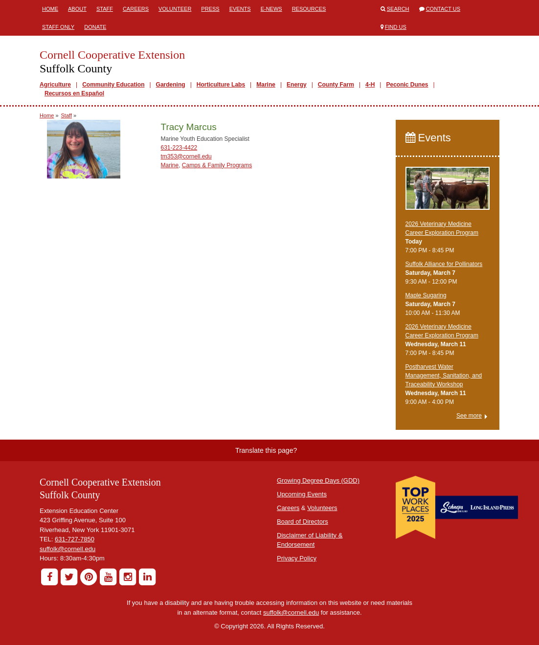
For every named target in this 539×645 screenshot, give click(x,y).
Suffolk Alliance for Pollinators (444, 264)
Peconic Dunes (407, 84)
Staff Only (58, 27)
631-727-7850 (74, 539)
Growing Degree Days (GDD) (318, 480)
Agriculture (55, 84)
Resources (309, 9)
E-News (271, 9)
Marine (265, 84)
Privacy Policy (296, 558)
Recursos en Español (74, 93)
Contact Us (443, 9)
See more (469, 415)
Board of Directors (302, 521)
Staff (104, 9)
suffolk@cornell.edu (67, 549)
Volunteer (174, 9)
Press (210, 9)
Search (398, 9)
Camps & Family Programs (217, 165)
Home (50, 9)
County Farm (336, 84)
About (77, 9)
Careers (136, 9)
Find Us (395, 27)
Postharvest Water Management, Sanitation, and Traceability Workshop (443, 375)
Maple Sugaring (426, 295)
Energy (297, 84)
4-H (370, 84)
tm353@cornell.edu (186, 156)
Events (240, 9)
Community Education (113, 84)
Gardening (170, 84)
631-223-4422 (179, 147)
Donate (95, 27)
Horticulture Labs (221, 84)
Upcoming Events (302, 494)
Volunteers (322, 508)
